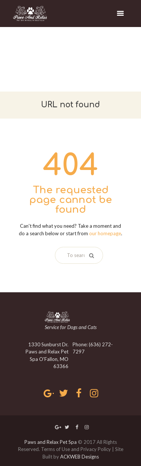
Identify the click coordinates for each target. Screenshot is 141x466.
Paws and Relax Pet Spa (50, 442)
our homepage (105, 233)
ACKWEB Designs (79, 457)
